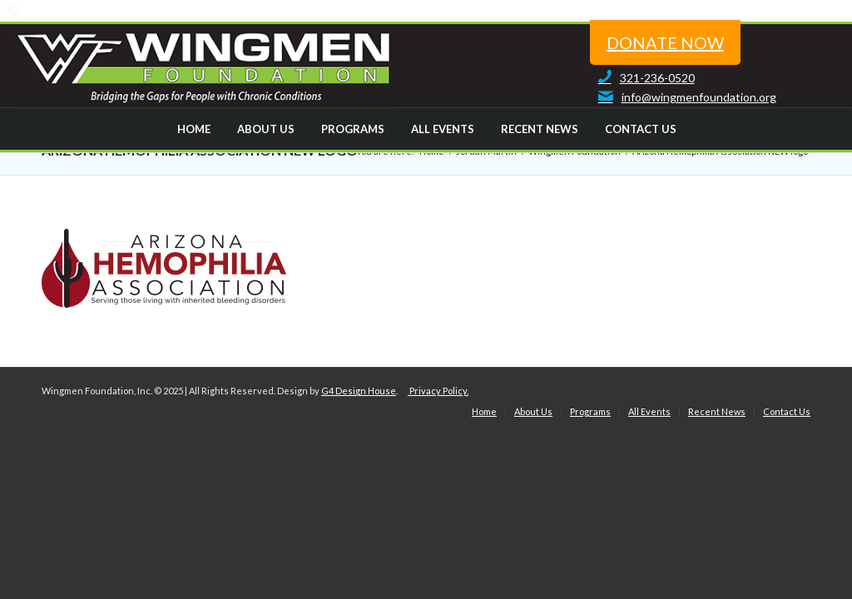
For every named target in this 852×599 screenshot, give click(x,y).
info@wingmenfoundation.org (683, 97)
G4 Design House (358, 390)
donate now (665, 42)
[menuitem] (193, 129)
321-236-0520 (642, 78)
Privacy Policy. (438, 390)
